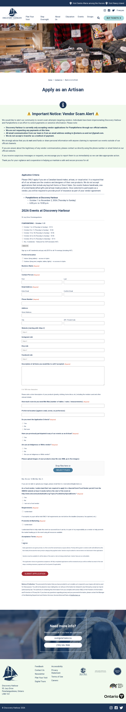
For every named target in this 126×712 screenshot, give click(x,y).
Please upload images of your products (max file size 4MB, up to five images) (50, 459)
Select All (25, 246)
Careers (54, 680)
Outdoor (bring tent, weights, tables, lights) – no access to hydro (45, 261)
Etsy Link (25, 346)
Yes (25, 423)
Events (81, 16)
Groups (90, 16)
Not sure (27, 429)
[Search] (98, 18)
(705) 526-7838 (63, 645)
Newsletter (40, 674)
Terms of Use (57, 676)
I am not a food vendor (31, 503)
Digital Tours (40, 681)
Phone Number (30, 299)
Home (50, 80)
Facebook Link (27, 355)
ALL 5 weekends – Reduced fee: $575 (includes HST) (41, 242)
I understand (28, 512)
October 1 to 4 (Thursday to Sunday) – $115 (38, 227)
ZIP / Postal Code (69, 320)
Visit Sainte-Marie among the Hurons (89, 3)
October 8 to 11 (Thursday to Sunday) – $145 (38, 230)
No (25, 426)
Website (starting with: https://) (33, 328)
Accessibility (57, 666)
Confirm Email (68, 291)
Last (65, 279)
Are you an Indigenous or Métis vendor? (37, 454)
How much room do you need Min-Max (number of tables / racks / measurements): (55, 401)
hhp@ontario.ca (75, 595)
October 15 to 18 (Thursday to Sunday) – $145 (39, 233)
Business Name (30, 266)
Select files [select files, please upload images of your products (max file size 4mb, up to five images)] (63, 470)
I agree (25, 543)
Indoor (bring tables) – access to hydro (36, 258)
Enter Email (25, 291)
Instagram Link (27, 337)
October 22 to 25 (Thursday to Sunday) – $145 (39, 236)
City (23, 320)
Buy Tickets (113, 18)
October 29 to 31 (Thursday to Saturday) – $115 (39, 239)
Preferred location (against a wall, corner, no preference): (43, 411)
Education (70, 16)
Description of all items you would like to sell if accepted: (46, 364)
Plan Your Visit (41, 677)
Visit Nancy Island (116, 3)
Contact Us (58, 80)
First (23, 279)
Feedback (39, 666)
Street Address (26, 312)
